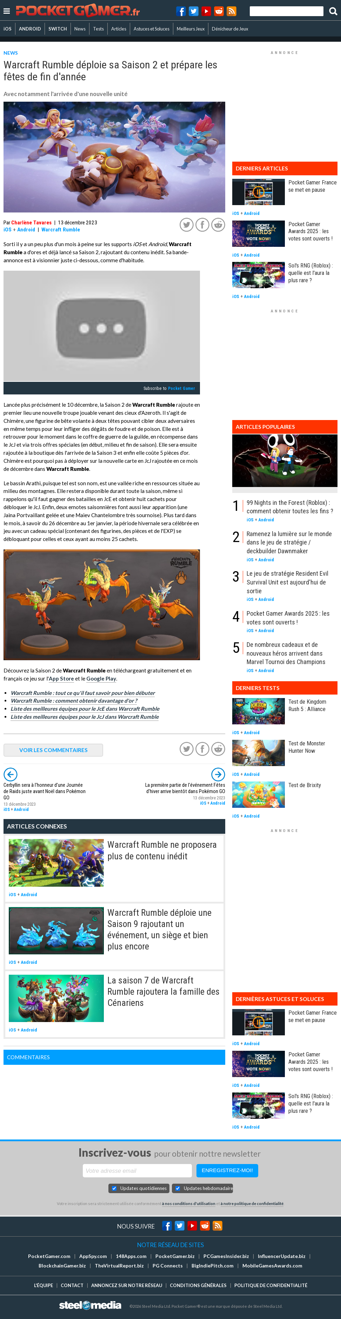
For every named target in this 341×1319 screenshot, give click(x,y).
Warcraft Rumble (60, 229)
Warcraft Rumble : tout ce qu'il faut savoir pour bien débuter (83, 693)
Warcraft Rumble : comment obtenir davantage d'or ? (74, 700)
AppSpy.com (93, 1256)
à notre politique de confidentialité (252, 1203)
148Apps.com (131, 1256)
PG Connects (168, 1266)
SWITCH (57, 29)
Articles (118, 29)
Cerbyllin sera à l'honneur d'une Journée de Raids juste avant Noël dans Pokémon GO (45, 791)
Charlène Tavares (31, 222)
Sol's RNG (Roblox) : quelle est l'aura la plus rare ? (310, 273)
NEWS (11, 53)
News (80, 29)
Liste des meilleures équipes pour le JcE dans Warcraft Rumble (85, 708)
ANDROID (30, 29)
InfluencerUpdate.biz (282, 1256)
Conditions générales (198, 1285)
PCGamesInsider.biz (226, 1256)
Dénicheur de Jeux (230, 29)
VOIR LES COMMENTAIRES (53, 750)
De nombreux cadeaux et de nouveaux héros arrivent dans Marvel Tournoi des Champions (286, 653)
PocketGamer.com (49, 1256)
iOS (8, 29)
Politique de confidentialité (270, 1285)
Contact (72, 1285)
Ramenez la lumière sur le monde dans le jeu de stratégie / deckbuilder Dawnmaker (289, 542)
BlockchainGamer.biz (62, 1266)
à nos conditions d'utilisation (188, 1203)
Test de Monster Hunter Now (306, 747)
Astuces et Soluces (151, 29)
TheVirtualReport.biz (119, 1266)
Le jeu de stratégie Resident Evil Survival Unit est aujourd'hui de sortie (287, 582)
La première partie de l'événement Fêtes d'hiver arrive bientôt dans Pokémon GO (185, 788)
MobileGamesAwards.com (272, 1266)
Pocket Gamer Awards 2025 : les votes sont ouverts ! (310, 231)
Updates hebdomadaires (208, 1188)
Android (26, 229)
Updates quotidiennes (143, 1188)
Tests (98, 29)
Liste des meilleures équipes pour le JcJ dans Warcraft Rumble (85, 716)
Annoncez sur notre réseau (126, 1285)
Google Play (101, 678)
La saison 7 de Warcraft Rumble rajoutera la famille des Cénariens (163, 991)
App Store (61, 678)
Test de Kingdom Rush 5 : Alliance (307, 705)
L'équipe (43, 1285)
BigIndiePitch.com (213, 1266)
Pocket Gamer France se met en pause (312, 186)
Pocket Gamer (181, 388)
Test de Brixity (304, 785)
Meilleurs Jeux (191, 29)
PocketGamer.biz (175, 1256)
